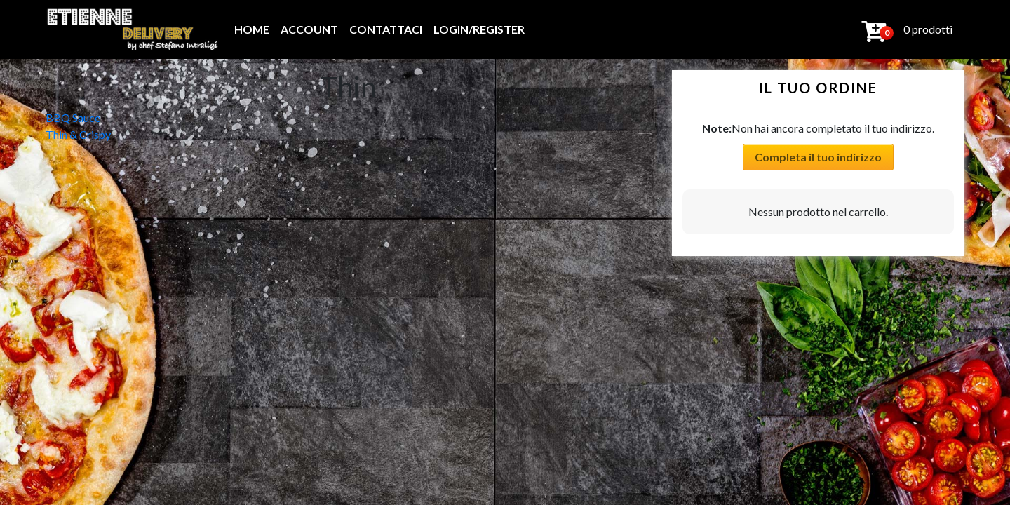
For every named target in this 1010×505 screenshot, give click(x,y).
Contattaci (385, 29)
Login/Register (479, 29)
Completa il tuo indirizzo (818, 156)
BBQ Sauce (73, 117)
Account (309, 29)
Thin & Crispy (78, 134)
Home (251, 29)
